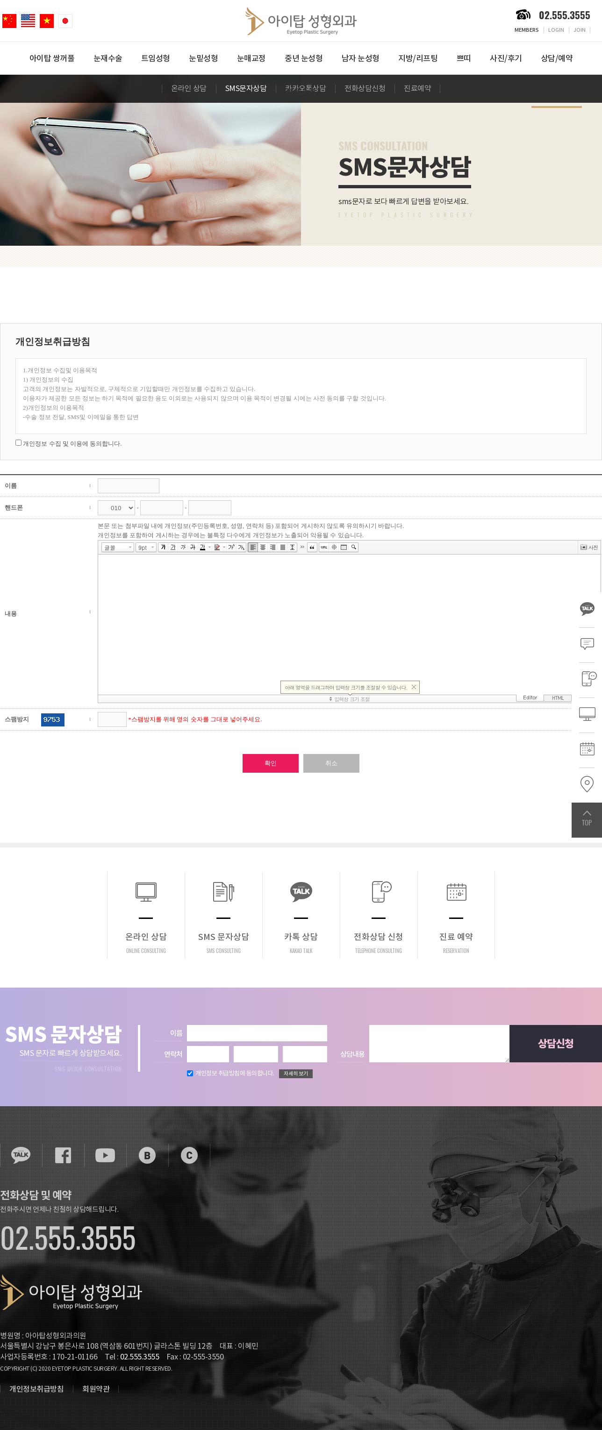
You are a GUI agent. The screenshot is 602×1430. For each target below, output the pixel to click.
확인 (271, 763)
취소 (331, 763)
